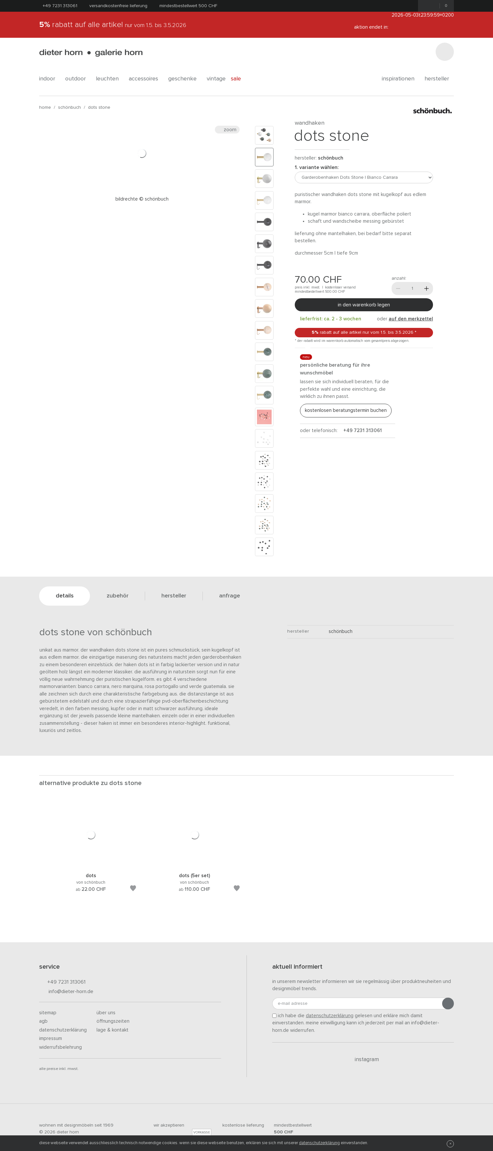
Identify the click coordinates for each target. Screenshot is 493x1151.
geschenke (185, 79)
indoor (49, 79)
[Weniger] (398, 288)
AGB (43, 1021)
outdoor (78, 79)
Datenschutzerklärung (63, 1030)
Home (45, 107)
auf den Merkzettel (411, 318)
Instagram (363, 1059)
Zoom (227, 129)
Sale (239, 79)
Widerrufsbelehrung (60, 1047)
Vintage (216, 79)
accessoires (146, 79)
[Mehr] (426, 288)
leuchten (110, 79)
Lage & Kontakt (112, 1030)
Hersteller (439, 79)
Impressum (50, 1038)
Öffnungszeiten (113, 1021)
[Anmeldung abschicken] (448, 1003)
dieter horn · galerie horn (90, 53)
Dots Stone (99, 107)
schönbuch (69, 107)
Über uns (106, 1012)
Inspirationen (400, 79)
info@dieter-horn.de (66, 992)
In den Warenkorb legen (364, 304)
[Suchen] (445, 52)
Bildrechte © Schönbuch (142, 199)
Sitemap (47, 1012)
